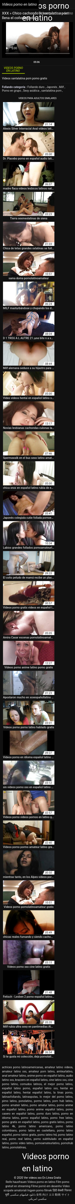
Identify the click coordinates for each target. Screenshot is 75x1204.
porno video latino (21, 1143)
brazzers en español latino (31, 1079)
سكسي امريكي (37, 1198)
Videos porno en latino (41, 1182)
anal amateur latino (14, 1075)
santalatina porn (51, 90)
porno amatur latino (42, 1105)
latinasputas (30, 1096)
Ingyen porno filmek (39, 1190)
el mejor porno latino (58, 1084)
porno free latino (61, 1117)
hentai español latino (37, 1092)
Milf (61, 87)
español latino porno (16, 1088)
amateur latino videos (58, 1067)
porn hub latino (62, 1101)
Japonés (52, 87)
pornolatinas (18, 1147)
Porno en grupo (12, 90)
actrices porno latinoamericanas (22, 1067)
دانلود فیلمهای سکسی (23, 1194)
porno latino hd (47, 1134)
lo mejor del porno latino (56, 1096)
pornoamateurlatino (47, 1143)
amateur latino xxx (14, 1071)
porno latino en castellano (37, 1130)
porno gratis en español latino (21, 1122)
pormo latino (42, 1101)
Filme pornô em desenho (46, 1186)
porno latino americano (35, 1126)
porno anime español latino (45, 1109)
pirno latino (9, 1101)
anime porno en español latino (46, 1075)
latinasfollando (11, 1096)
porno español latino (34, 1117)
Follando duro (36, 87)
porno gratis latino (52, 1122)
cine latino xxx (57, 1079)
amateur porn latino (42, 1071)
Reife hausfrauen (16, 1182)
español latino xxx (45, 1088)
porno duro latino (48, 1113)
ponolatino (25, 1101)
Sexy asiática (31, 90)
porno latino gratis (24, 1134)
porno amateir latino (15, 1105)
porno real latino (20, 1139)
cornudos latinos (31, 1084)
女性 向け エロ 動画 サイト (53, 1194)
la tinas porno (63, 1092)
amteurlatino (64, 1071)
